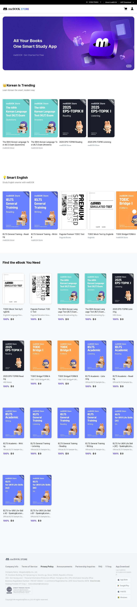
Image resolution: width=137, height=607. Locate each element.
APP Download (125, 2)
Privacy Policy (47, 567)
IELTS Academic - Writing (13, 444)
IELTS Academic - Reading (123, 377)
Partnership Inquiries (85, 567)
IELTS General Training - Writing (95, 444)
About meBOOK (111, 2)
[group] (68, 43)
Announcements (64, 567)
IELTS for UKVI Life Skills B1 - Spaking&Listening (41, 512)
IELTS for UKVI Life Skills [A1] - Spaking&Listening (123, 445)
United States (93, 2)
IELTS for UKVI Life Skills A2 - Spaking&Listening (13, 512)
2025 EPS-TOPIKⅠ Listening (122, 310)
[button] (134, 211)
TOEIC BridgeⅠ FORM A (40, 376)
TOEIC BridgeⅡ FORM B (68, 376)
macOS (122, 592)
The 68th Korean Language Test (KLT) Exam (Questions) (67, 310)
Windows (122, 597)
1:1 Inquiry (110, 567)
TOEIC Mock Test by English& (13, 310)
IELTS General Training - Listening (40, 444)
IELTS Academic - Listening (95, 377)
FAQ (100, 567)
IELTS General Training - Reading (67, 444)
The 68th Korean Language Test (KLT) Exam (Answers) (95, 310)
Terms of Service (29, 567)
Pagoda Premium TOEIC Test (40, 310)
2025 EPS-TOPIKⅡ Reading (13, 377)
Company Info (11, 567)
